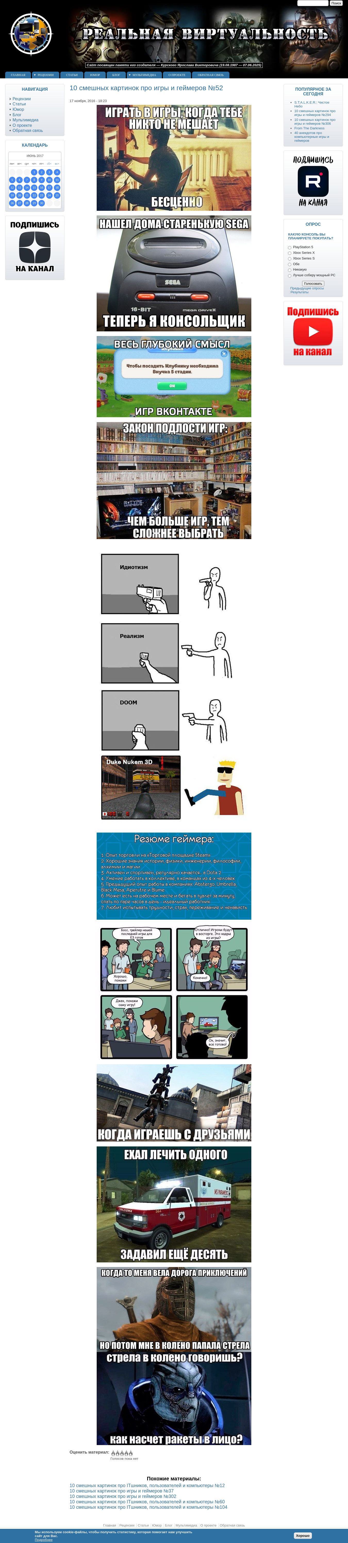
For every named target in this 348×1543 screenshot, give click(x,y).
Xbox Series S (304, 258)
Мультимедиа (144, 75)
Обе (296, 264)
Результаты (300, 292)
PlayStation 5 (303, 247)
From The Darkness (309, 128)
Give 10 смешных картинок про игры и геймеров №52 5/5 (130, 1453)
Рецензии (46, 75)
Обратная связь (210, 75)
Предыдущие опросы (307, 288)
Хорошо (303, 1536)
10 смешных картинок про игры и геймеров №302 (123, 1496)
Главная (18, 75)
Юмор (95, 75)
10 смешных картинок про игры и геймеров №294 (315, 113)
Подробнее (44, 1540)
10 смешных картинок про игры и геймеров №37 (122, 1491)
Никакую (300, 269)
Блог (116, 75)
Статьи (72, 75)
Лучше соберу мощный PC (314, 275)
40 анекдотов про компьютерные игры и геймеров (311, 136)
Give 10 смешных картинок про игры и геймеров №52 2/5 (117, 1453)
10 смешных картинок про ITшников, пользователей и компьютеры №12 (147, 1485)
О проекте (177, 75)
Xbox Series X (304, 253)
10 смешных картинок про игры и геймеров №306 (315, 121)
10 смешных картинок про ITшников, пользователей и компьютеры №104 (148, 1507)
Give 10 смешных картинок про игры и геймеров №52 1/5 (113, 1453)
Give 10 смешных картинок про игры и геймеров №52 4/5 (126, 1453)
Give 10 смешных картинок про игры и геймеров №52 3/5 (121, 1453)
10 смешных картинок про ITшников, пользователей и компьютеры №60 (147, 1501)
